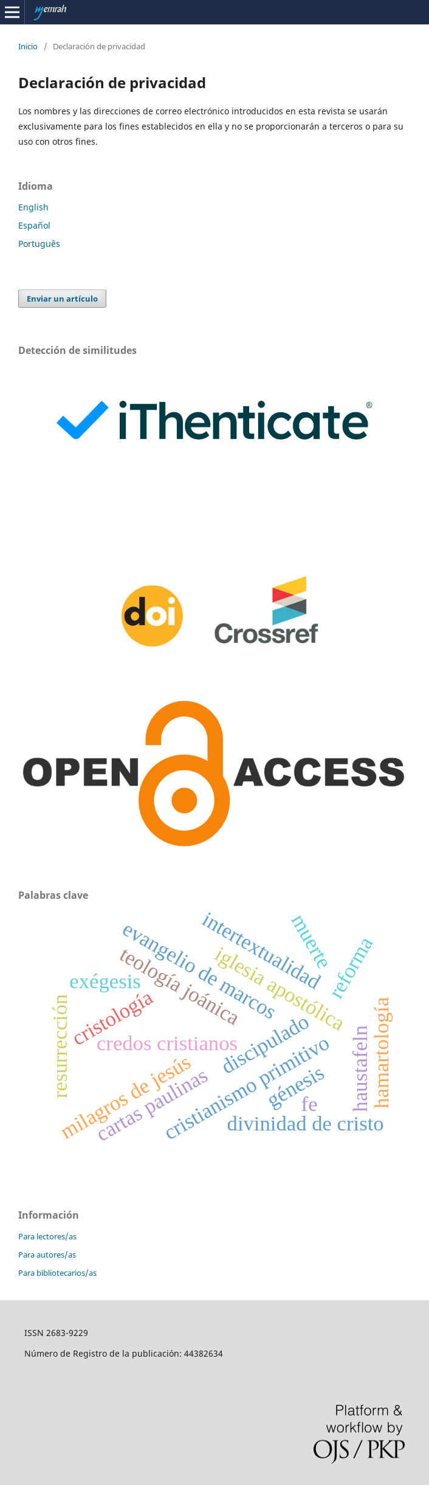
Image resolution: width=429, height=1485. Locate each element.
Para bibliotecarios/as (57, 1272)
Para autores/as (47, 1254)
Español (34, 225)
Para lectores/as (47, 1236)
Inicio (28, 46)
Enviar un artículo (62, 298)
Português (39, 243)
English (33, 207)
